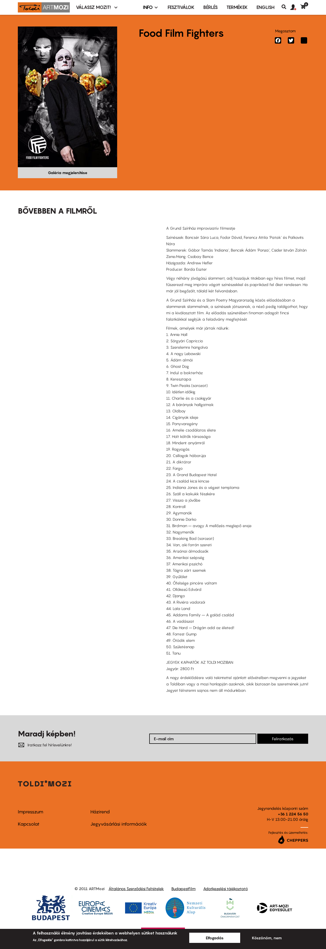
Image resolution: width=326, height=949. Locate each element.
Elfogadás (215, 937)
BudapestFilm (183, 888)
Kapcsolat (28, 824)
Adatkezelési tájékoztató (225, 888)
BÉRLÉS (210, 7)
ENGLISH (265, 7)
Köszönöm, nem (267, 937)
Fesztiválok (181, 7)
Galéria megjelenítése (67, 172)
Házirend (100, 811)
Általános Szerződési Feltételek (136, 888)
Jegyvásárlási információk (118, 824)
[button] (295, 7)
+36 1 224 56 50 (293, 814)
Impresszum (30, 811)
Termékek (237, 7)
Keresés (285, 6)
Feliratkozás (282, 738)
